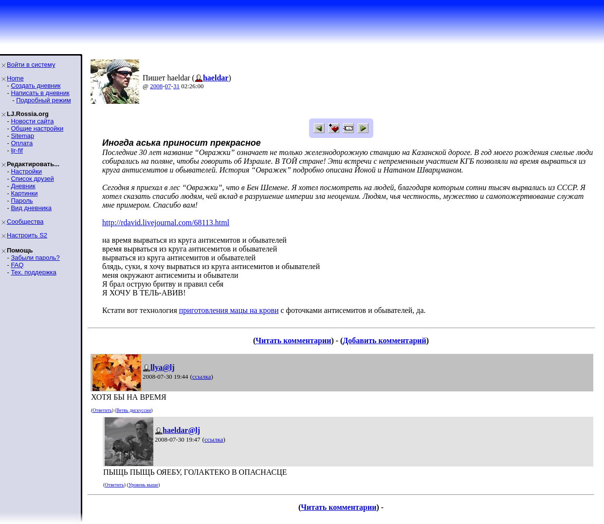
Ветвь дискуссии (133, 410)
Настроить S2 (27, 235)
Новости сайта (32, 121)
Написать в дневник (40, 93)
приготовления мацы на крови (229, 310)
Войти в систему (31, 64)
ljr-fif (17, 150)
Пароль (22, 200)
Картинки (24, 193)
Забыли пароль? (35, 257)
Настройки (26, 171)
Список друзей (32, 178)
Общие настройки (37, 128)
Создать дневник (35, 85)
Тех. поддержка (33, 272)
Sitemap (22, 135)
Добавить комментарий (384, 340)
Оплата (22, 143)
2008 (156, 86)
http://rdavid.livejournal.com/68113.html (165, 222)
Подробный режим (43, 100)
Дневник (23, 186)
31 (176, 86)
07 (168, 86)
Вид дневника (31, 208)
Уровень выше (143, 484)
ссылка (201, 376)
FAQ (17, 265)
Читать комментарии (293, 340)
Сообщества (25, 221)
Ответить (101, 410)
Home (15, 78)
